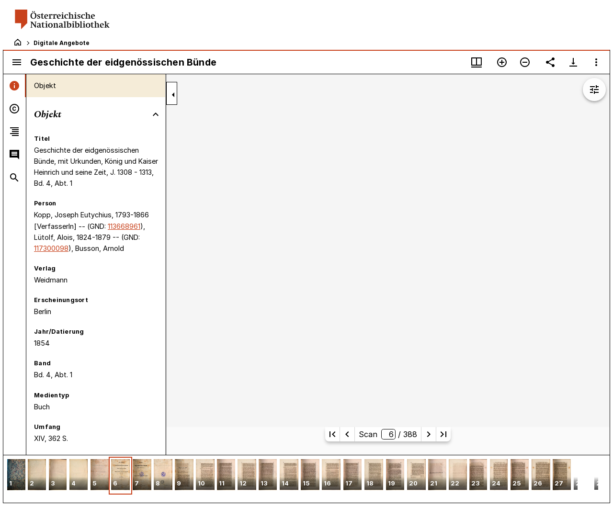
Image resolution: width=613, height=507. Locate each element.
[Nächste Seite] (428, 434)
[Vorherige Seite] (347, 434)
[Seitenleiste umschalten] (16, 62)
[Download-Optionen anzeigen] (573, 62)
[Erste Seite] (332, 434)
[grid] (306, 479)
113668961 (124, 226)
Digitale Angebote (62, 42)
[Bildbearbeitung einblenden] (594, 89)
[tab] (14, 85)
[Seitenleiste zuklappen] (173, 95)
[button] (16, 475)
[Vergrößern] (501, 62)
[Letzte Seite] (443, 434)
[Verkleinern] (524, 62)
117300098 (51, 248)
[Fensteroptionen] (596, 62)
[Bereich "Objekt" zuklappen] (155, 114)
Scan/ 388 (388, 434)
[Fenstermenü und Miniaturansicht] (476, 62)
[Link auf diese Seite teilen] (550, 62)
